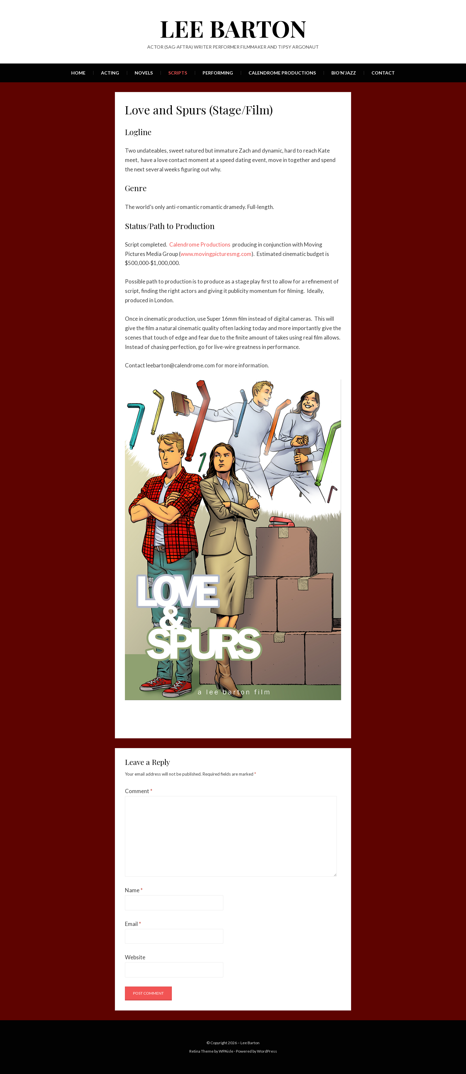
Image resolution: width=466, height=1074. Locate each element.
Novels (144, 72)
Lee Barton (233, 27)
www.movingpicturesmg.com (216, 253)
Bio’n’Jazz (343, 72)
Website (135, 957)
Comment (138, 791)
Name (134, 890)
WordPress (267, 1051)
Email (133, 923)
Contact (383, 72)
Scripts (177, 72)
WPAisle (226, 1051)
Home (78, 72)
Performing (218, 72)
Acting (110, 72)
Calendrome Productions (282, 72)
